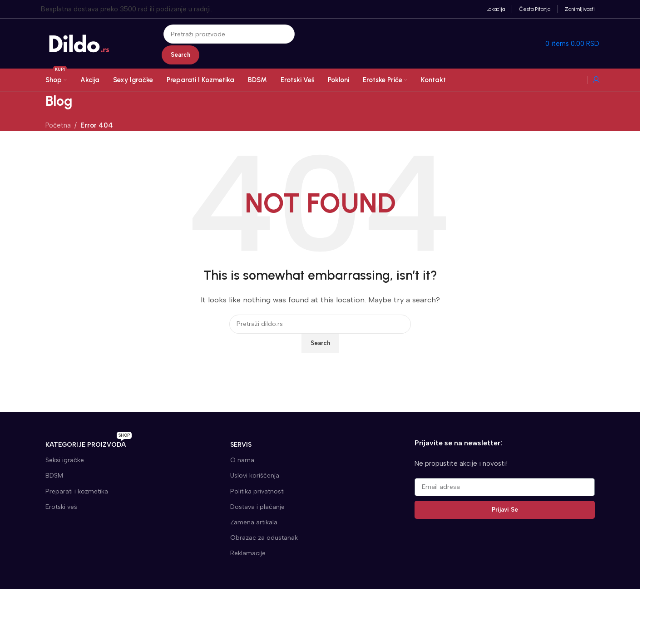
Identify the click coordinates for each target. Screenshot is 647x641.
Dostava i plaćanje (257, 507)
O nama (242, 460)
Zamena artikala (253, 522)
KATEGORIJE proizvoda (88, 443)
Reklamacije (248, 553)
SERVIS (241, 445)
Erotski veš (61, 507)
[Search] (229, 34)
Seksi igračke (64, 460)
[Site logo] (79, 43)
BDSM (54, 475)
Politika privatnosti (257, 491)
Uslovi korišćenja (254, 475)
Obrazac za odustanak (264, 538)
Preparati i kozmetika (76, 491)
